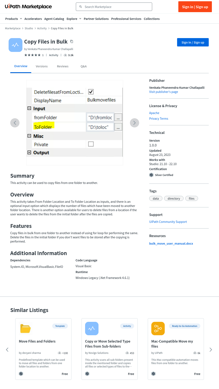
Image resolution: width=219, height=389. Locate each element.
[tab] (20, 67)
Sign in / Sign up (192, 42)
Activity (42, 28)
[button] (155, 198)
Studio (29, 28)
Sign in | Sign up (195, 6)
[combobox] (117, 6)
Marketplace (13, 28)
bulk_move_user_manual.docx (171, 243)
